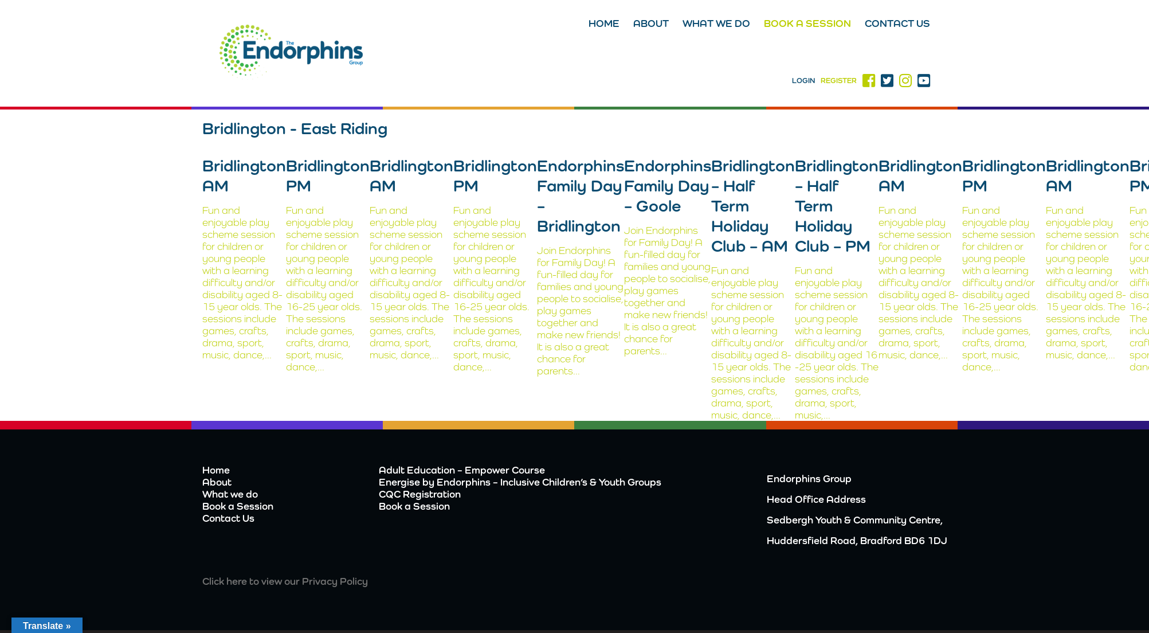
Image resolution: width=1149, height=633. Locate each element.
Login (803, 80)
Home (604, 23)
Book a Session (807, 23)
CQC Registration (420, 494)
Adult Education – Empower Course (462, 470)
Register (839, 80)
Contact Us (897, 23)
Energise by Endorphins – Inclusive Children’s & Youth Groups (520, 482)
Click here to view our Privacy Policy (285, 581)
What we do (716, 23)
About (651, 23)
